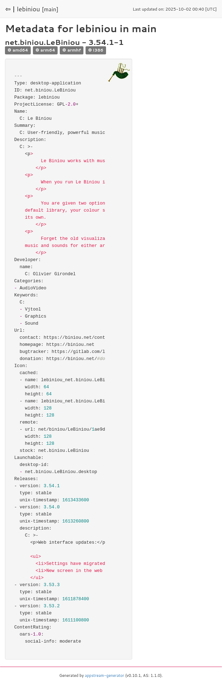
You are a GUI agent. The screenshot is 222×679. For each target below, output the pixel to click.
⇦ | (10, 8)
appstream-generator (104, 675)
